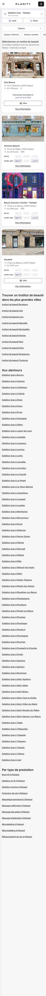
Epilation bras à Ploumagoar (15, 636)
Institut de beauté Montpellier (16, 329)
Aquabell (8, 259)
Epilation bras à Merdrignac (15, 511)
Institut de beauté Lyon (13, 317)
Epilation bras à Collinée (13, 393)
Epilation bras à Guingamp (14, 418)
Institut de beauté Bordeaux (15, 304)
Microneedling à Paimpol (13, 830)
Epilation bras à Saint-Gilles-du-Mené (19, 704)
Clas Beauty (9, 82)
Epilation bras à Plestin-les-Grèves (18, 586)
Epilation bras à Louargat (13, 499)
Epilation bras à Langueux (14, 443)
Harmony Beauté (12, 146)
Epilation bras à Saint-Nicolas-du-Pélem (20, 710)
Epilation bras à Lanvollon (14, 468)
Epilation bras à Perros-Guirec (16, 536)
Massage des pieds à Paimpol (16, 812)
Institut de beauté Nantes (14, 335)
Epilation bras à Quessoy (13, 660)
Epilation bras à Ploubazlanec (16, 598)
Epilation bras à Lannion (13, 449)
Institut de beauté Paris (13, 348)
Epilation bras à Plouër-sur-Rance (17, 611)
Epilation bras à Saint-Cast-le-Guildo (19, 698)
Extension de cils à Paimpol (14, 793)
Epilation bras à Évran (12, 412)
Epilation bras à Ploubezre (14, 604)
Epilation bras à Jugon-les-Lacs (17, 431)
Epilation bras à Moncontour (15, 518)
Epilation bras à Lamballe (13, 437)
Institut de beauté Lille (12, 310)
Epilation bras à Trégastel (14, 735)
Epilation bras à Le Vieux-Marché (17, 487)
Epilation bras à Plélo (11, 561)
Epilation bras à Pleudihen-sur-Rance (19, 592)
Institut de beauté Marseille (14, 323)
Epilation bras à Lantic (12, 455)
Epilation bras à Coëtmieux (14, 387)
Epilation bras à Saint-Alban (15, 685)
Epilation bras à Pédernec (14, 530)
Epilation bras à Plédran (13, 555)
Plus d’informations (23, 109)
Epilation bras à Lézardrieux (15, 493)
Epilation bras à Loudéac (13, 505)
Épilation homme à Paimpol (14, 787)
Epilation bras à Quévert (13, 667)
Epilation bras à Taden (12, 722)
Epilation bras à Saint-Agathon (16, 679)
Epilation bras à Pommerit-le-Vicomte (19, 648)
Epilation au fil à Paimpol (13, 781)
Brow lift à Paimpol (10, 774)
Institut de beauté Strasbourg (16, 354)
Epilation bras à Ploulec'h (13, 629)
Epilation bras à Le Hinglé (14, 480)
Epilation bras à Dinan (12, 400)
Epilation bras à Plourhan (13, 642)
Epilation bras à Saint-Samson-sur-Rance (21, 716)
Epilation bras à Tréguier (13, 747)
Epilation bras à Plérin (12, 573)
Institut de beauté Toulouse (15, 360)
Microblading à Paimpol (13, 824)
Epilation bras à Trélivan (13, 753)
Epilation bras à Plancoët (13, 549)
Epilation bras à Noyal (12, 524)
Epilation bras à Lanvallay (14, 462)
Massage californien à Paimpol (16, 805)
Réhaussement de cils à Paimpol (17, 836)
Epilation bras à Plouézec (14, 617)
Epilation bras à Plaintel (13, 542)
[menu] (3, 3)
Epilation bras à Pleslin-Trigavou (17, 580)
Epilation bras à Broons (13, 375)
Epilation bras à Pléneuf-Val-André (18, 567)
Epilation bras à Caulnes (13, 381)
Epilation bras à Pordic (12, 654)
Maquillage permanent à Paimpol (17, 799)
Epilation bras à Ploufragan (14, 623)
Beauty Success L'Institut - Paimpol (20, 202)
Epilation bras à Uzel (11, 760)
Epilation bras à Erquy (12, 406)
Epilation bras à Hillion (12, 424)
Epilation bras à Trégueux (14, 741)
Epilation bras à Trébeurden (15, 729)
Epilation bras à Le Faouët (14, 474)
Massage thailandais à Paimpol (16, 818)
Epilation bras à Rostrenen (14, 673)
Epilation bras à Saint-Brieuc (15, 691)
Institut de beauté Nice (12, 341)
